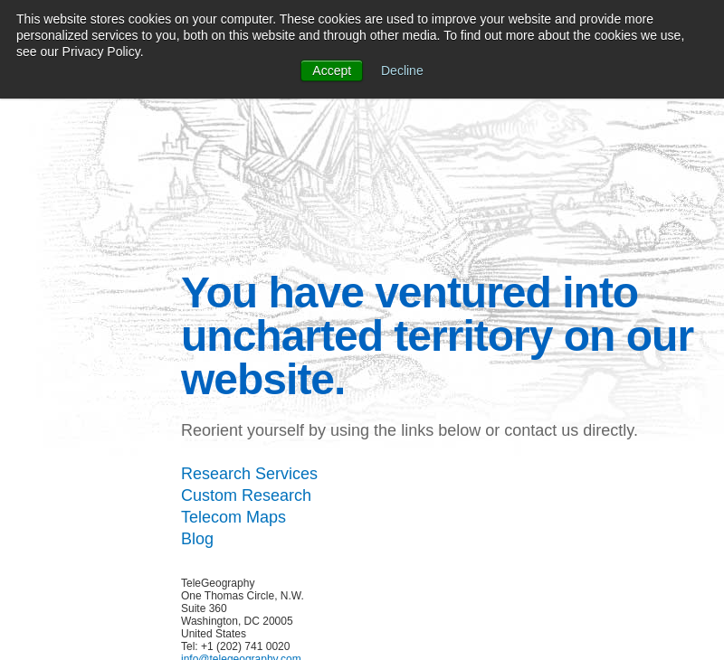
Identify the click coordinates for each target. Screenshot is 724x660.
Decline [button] (402, 70)
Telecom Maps (233, 517)
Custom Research (246, 495)
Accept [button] (331, 70)
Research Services (249, 474)
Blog (197, 539)
